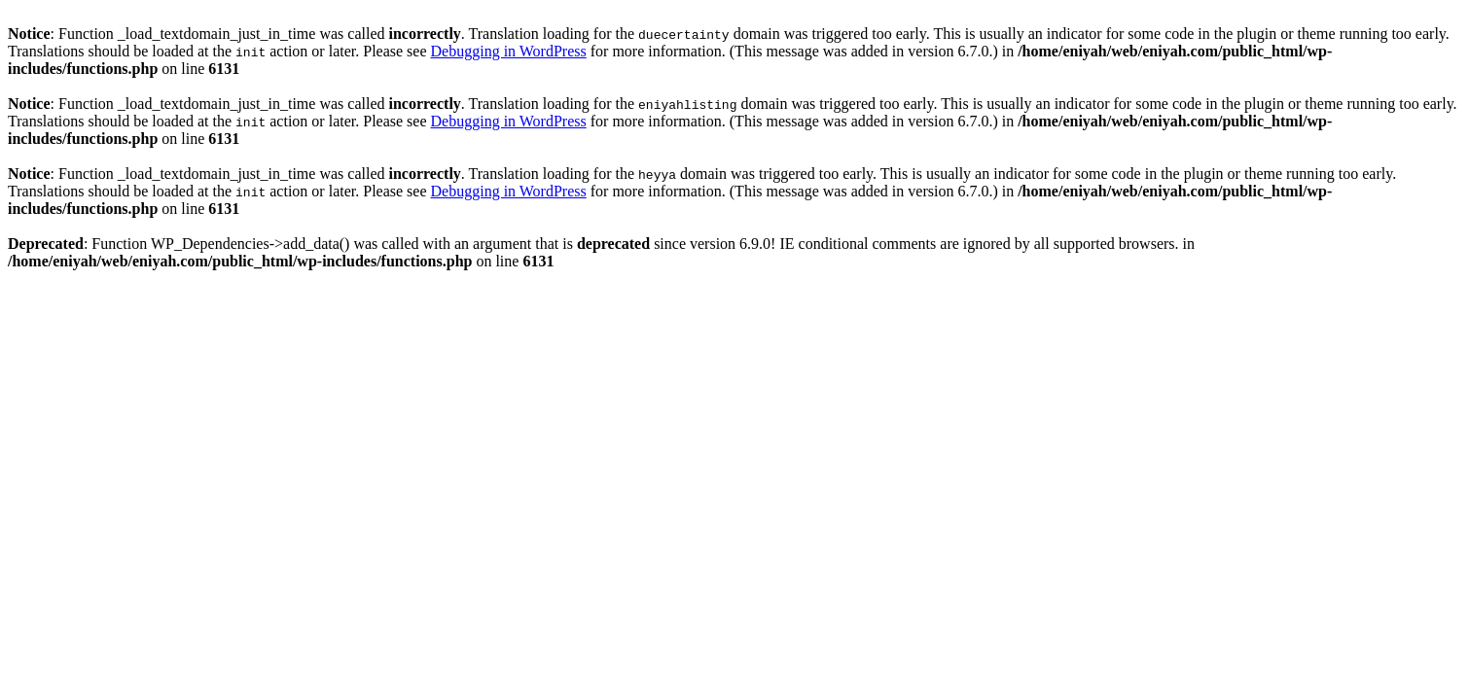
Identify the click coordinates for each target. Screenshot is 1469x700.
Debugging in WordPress (509, 51)
